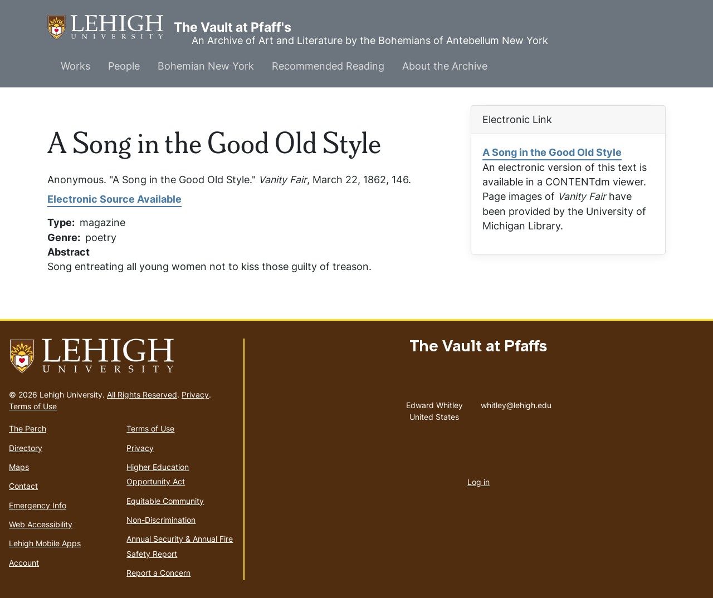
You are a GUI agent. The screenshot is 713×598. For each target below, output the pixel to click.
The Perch (27, 428)
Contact (23, 486)
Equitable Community (165, 501)
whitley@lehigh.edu (516, 402)
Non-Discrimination (161, 519)
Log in (478, 482)
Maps (19, 467)
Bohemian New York (206, 66)
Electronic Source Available (114, 199)
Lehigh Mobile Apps (45, 543)
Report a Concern (158, 572)
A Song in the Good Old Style (552, 152)
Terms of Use (33, 406)
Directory (25, 448)
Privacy (195, 394)
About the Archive (444, 66)
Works (75, 66)
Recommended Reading (328, 66)
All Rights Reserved (142, 394)
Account (24, 562)
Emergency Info (37, 505)
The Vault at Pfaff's (110, 27)
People (124, 66)
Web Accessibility (40, 524)
